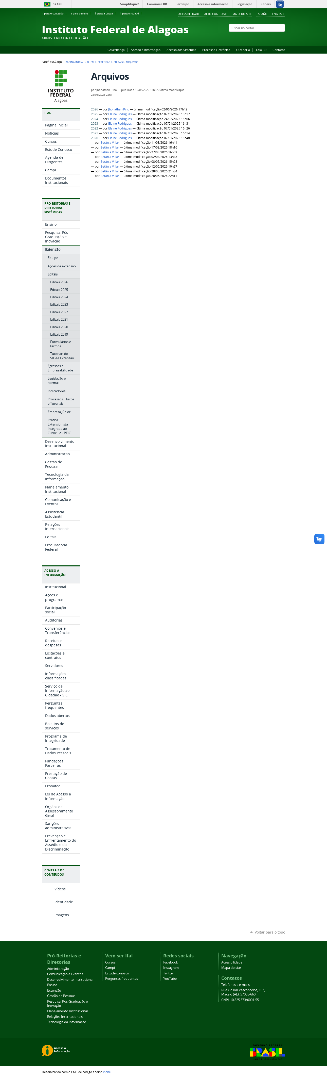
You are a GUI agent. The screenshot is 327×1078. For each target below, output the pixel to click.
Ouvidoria (243, 50)
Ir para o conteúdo (55, 13)
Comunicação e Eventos (65, 974)
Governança (116, 50)
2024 (94, 119)
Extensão (104, 62)
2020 (94, 138)
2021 (94, 133)
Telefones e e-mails (235, 985)
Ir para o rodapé (131, 13)
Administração (58, 969)
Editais (118, 62)
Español (263, 14)
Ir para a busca (106, 13)
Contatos (278, 50)
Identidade (64, 902)
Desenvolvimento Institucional (70, 979)
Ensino (52, 985)
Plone (107, 1072)
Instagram (269, 37)
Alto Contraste (216, 14)
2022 (94, 128)
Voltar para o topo (270, 932)
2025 (94, 114)
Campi (110, 968)
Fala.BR (261, 50)
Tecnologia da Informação (66, 1022)
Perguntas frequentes (121, 978)
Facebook (257, 37)
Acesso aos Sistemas (181, 50)
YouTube (263, 37)
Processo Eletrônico (216, 50)
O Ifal (91, 62)
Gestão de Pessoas (61, 996)
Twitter (276, 37)
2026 (94, 109)
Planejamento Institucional (67, 1011)
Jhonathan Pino (118, 109)
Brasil (57, 4)
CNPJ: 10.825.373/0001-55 (240, 1000)
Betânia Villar (109, 142)
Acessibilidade (188, 14)
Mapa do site (241, 14)
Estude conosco (117, 973)
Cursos (110, 962)
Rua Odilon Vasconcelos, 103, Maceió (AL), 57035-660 (243, 992)
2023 (94, 123)
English (278, 14)
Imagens (62, 914)
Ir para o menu (81, 13)
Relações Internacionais (65, 1017)
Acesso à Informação (145, 50)
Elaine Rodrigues (120, 114)
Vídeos (60, 889)
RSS (282, 37)
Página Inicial (74, 62)
